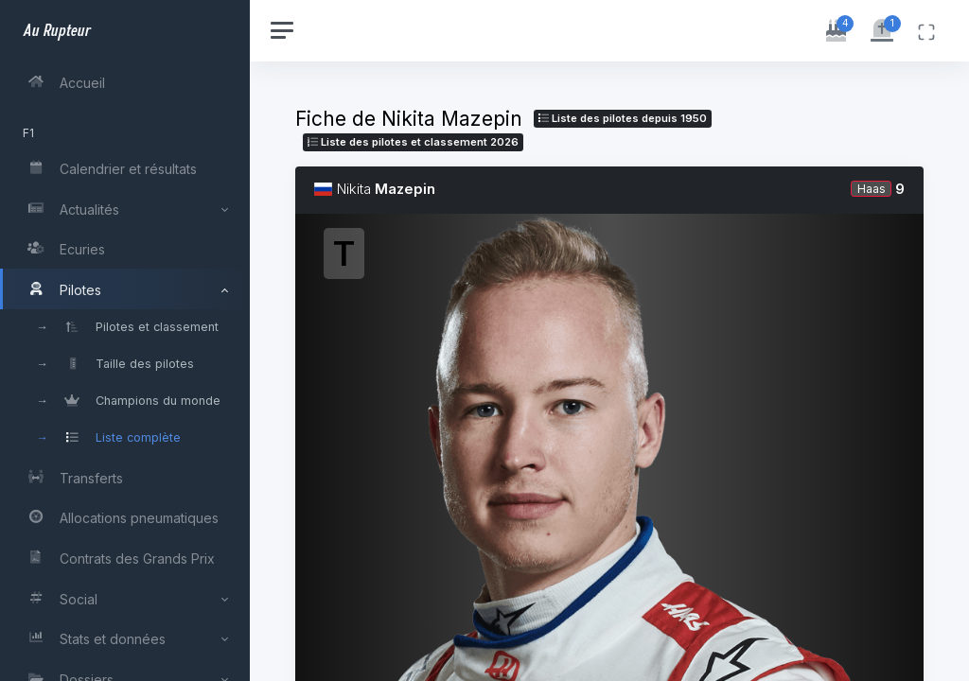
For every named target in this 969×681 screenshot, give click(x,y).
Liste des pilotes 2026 (413, 141)
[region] (125, 340)
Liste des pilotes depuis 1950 (622, 118)
